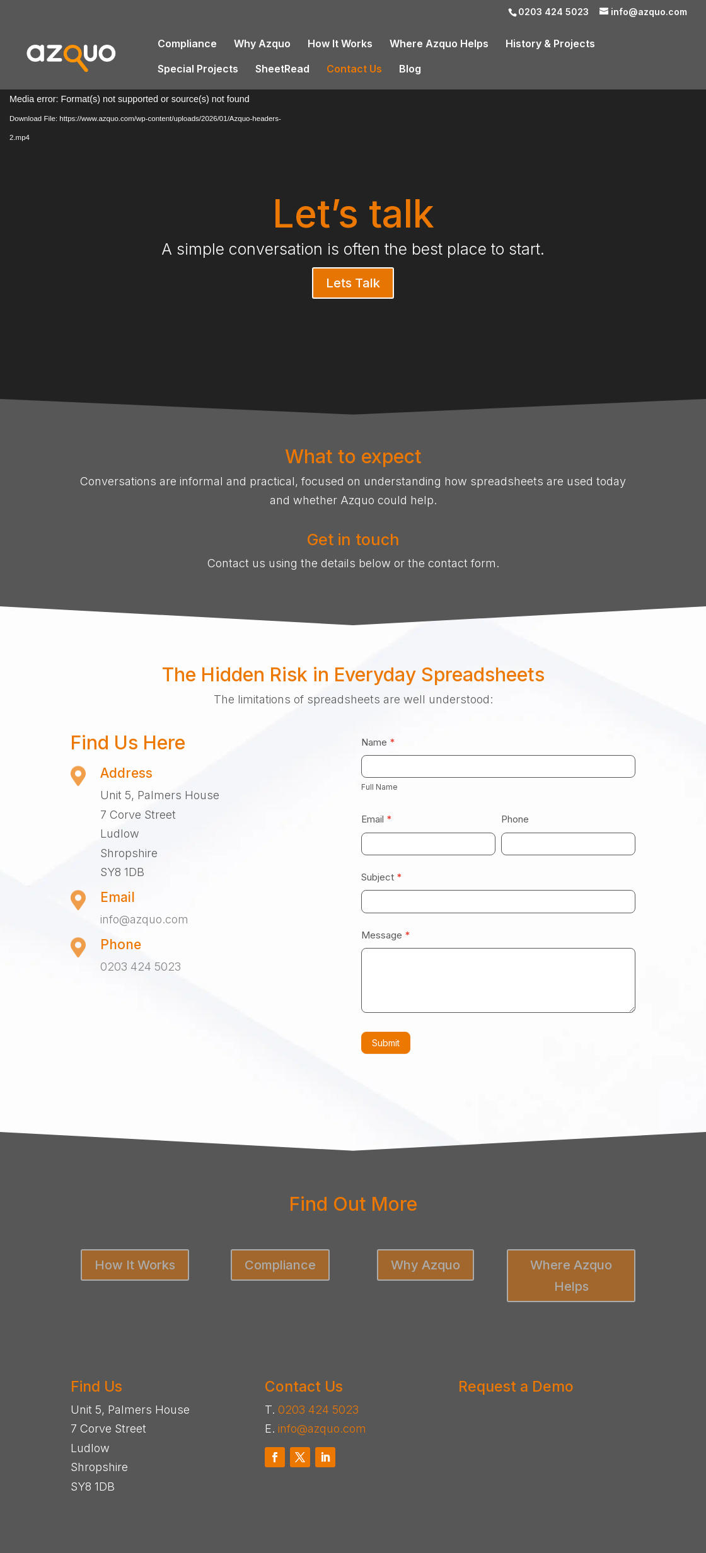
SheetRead (282, 69)
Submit (386, 1042)
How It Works (340, 44)
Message (385, 935)
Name (378, 742)
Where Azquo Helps (439, 44)
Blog (410, 69)
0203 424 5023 (140, 966)
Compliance (187, 44)
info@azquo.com (144, 919)
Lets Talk (353, 283)
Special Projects (198, 69)
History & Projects (550, 44)
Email (376, 819)
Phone (515, 819)
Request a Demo (516, 1386)
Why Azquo (262, 44)
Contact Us (354, 69)
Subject (381, 877)
